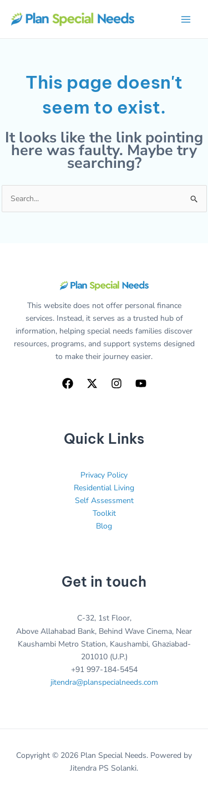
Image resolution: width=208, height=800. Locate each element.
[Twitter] (92, 383)
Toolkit (104, 513)
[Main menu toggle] (185, 19)
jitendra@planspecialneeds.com (104, 682)
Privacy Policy (104, 475)
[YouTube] (140, 383)
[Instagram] (116, 383)
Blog (104, 526)
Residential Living (104, 488)
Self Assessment (104, 500)
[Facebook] (67, 383)
